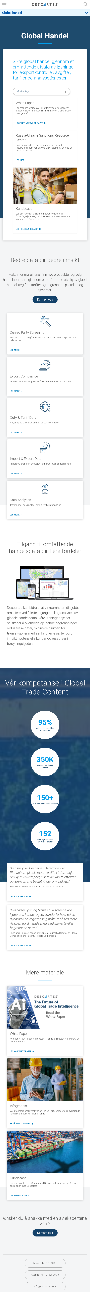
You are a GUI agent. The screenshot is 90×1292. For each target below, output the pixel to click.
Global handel (12, 13)
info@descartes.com (45, 1286)
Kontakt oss (45, 299)
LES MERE (15, 350)
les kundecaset (19, 1196)
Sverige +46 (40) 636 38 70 (45, 1274)
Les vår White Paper (21, 1051)
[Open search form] (86, 4)
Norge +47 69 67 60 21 (45, 1263)
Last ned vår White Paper (31, 123)
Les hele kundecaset (28, 229)
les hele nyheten (20, 897)
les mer (21, 160)
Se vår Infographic (21, 1124)
